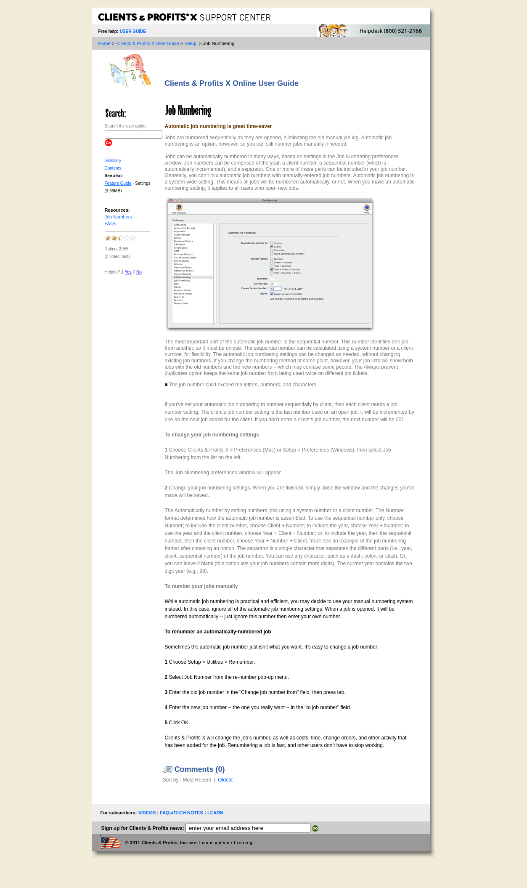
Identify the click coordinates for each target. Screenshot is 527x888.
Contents (113, 168)
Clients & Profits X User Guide (148, 43)
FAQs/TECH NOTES (182, 812)
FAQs (111, 223)
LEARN (215, 812)
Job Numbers (118, 216)
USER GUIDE (133, 31)
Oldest (225, 780)
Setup (190, 43)
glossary (113, 160)
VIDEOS (147, 812)
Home (104, 43)
